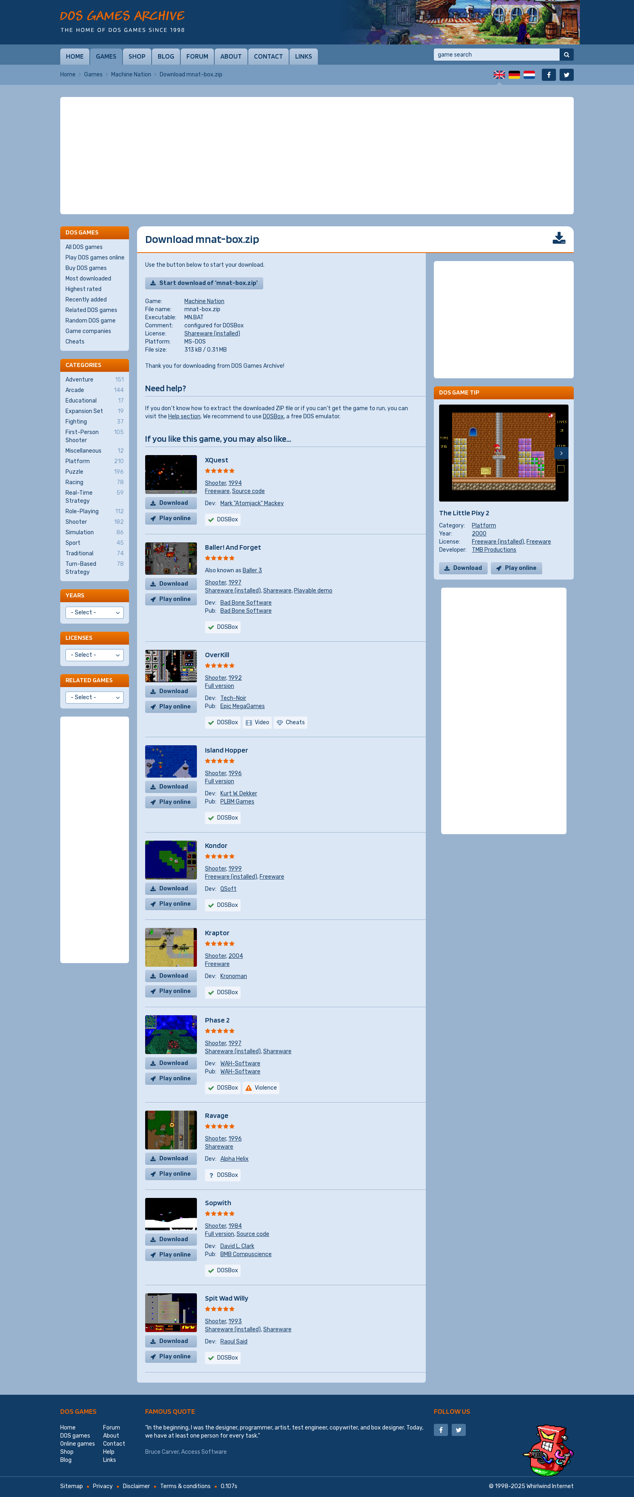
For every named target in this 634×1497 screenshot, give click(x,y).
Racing (95, 483)
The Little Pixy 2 (464, 512)
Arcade (95, 390)
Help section (184, 416)
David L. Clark (237, 1246)
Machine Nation (131, 74)
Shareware (277, 590)
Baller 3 (252, 570)
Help (108, 1452)
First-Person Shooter (95, 436)
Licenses (79, 637)
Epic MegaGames (242, 706)
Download (173, 503)
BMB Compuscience (246, 1254)
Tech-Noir (233, 698)
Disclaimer (136, 1486)
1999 (235, 868)
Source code (248, 491)
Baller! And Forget (233, 547)
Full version (219, 686)
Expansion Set (95, 411)
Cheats (75, 341)
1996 (235, 773)
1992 (235, 678)
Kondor (216, 845)
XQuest (216, 459)
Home (75, 56)
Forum (197, 56)
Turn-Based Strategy (95, 568)
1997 (234, 582)
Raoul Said (233, 1341)
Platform (484, 525)
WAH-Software (240, 1063)
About (231, 56)
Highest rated (83, 289)
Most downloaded (88, 278)
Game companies (88, 331)
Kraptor (217, 932)
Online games (77, 1443)
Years (75, 595)
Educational (95, 401)
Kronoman (233, 976)
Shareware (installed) (212, 333)
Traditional (95, 554)
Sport (95, 543)
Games (106, 56)
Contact (268, 56)
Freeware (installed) (231, 876)
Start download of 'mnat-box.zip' (208, 283)
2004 (235, 956)
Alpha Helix (234, 1158)
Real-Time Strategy (95, 496)
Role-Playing (95, 512)
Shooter (215, 483)
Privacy (103, 1486)
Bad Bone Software (246, 602)
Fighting (95, 422)
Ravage (216, 1115)
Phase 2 (217, 1020)
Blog (166, 56)
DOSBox (273, 416)
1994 (235, 483)
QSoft (228, 889)
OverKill (217, 654)
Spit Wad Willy (226, 1298)
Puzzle (95, 472)
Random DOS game (91, 320)
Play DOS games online (95, 257)
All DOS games (84, 247)
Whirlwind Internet (550, 1486)
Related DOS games (91, 310)
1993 (235, 1321)
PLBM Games (237, 801)
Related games (89, 680)
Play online (175, 518)
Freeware (217, 491)
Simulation (95, 533)
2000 (479, 533)
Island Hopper (226, 750)
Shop (137, 56)
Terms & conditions (185, 1486)
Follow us (452, 1411)
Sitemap (71, 1486)
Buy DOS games (86, 268)
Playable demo (313, 590)
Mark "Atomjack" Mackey (252, 503)
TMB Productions (494, 549)
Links (303, 56)
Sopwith (218, 1202)
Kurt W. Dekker (238, 793)
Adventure (95, 380)
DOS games (78, 1411)
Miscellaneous (95, 451)
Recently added (86, 299)
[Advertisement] (317, 155)
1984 (235, 1226)
